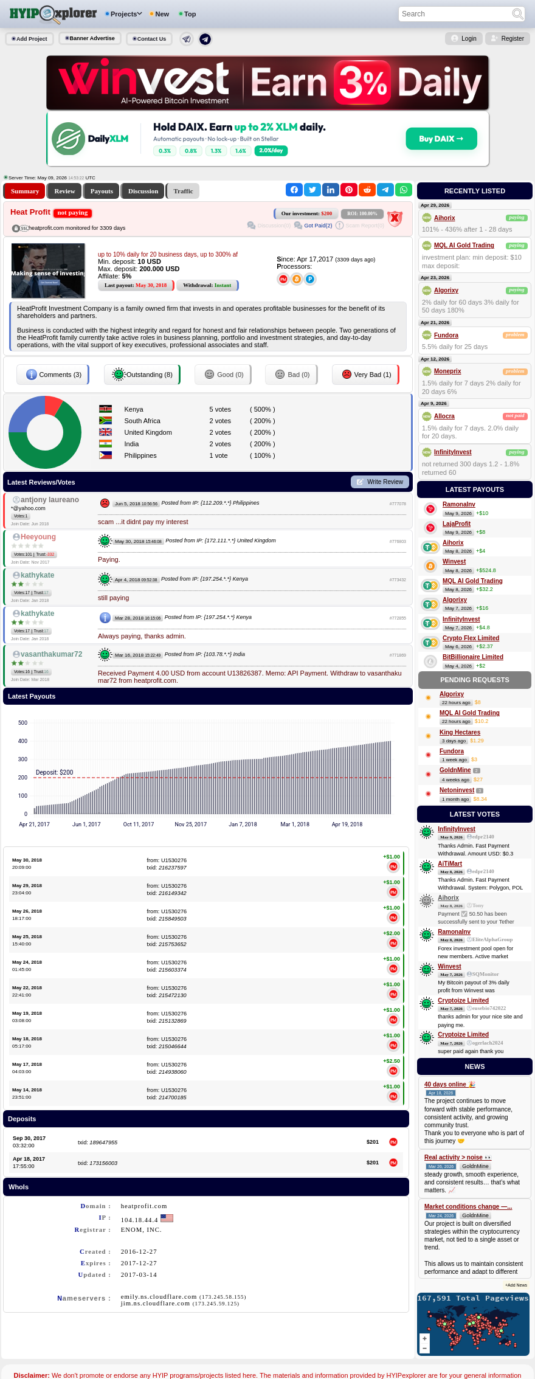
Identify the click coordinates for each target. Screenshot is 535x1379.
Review (64, 191)
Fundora (446, 335)
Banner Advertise (92, 38)
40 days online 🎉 (449, 1084)
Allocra (444, 416)
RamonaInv (459, 504)
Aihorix (444, 218)
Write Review (385, 482)
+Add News (516, 1285)
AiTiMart (450, 863)
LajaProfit (457, 523)
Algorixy (446, 290)
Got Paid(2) (318, 226)
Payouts (102, 191)
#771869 (398, 655)
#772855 (398, 618)
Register (513, 38)
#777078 (398, 504)
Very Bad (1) (366, 374)
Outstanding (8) (142, 374)
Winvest (454, 561)
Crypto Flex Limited (471, 638)
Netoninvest (457, 790)
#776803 (398, 541)
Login (468, 38)
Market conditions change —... (468, 1206)
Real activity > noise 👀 (458, 1157)
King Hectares (460, 732)
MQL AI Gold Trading (464, 245)
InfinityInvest (453, 452)
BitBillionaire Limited (473, 657)
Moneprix (447, 371)
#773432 (398, 580)
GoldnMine (455, 770)
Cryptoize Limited (463, 1000)
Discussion (143, 191)
